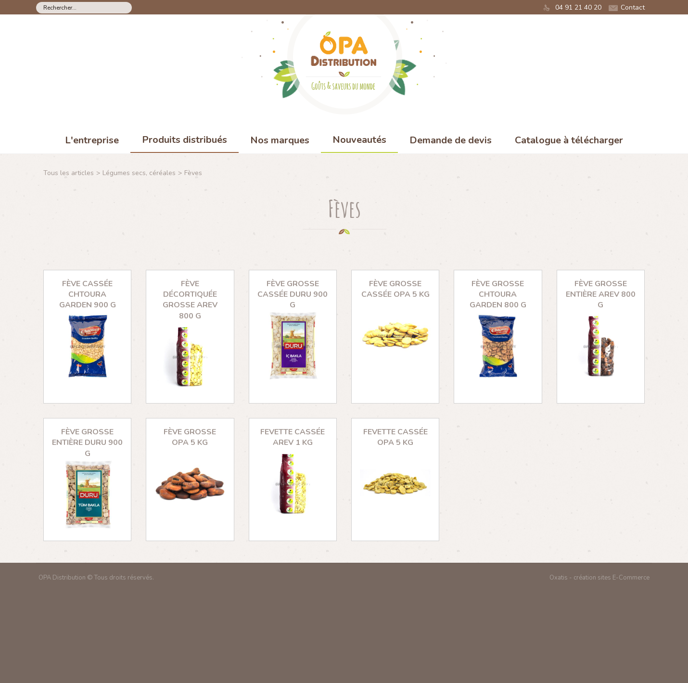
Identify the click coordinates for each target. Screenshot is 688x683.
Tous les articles (68, 172)
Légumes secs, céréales (139, 172)
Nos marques (279, 140)
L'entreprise (92, 140)
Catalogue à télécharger (569, 140)
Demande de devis (450, 140)
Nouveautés (359, 139)
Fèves (193, 172)
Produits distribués (184, 139)
